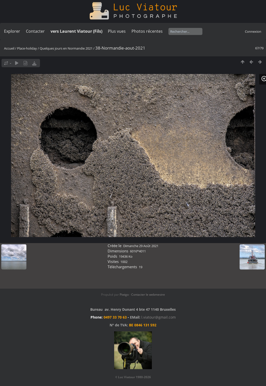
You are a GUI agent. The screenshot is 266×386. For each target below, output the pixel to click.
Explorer (12, 31)
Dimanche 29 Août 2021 (140, 246)
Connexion (253, 31)
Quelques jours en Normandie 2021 (66, 48)
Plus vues (117, 31)
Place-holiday (27, 48)
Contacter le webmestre (148, 294)
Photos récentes (147, 31)
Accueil (9, 48)
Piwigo (124, 294)
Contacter (35, 31)
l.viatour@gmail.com (158, 317)
